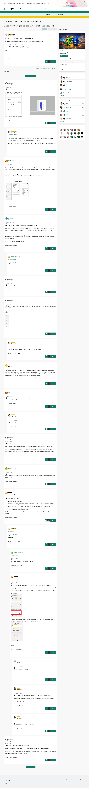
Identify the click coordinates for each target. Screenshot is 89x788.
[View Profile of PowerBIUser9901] (14, 256)
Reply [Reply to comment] (53, 122)
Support (56, 8)
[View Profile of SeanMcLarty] (19, 660)
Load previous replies (30, 75)
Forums (24, 8)
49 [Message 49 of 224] (9, 380)
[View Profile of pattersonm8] (10, 468)
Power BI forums (8, 21)
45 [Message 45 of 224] (9, 481)
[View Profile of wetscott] (10, 218)
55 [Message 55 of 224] (9, 206)
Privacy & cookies (69, 779)
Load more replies (30, 767)
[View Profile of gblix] (9, 392)
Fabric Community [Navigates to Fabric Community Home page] (17, 9)
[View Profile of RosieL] (13, 34)
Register (69, 11)
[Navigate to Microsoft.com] (7, 9)
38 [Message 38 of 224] (9, 517)
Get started (66, 17)
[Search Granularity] (50, 14)
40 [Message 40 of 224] (14, 649)
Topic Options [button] (52, 28)
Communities (40, 8)
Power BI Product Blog (35, 55)
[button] (44, 29)
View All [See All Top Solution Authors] (62, 95)
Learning (50, 8)
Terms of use (76, 779)
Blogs (46, 8)
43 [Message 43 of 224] (17, 728)
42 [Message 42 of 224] (17, 705)
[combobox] (70, 14)
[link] (44, 29)
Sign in (74, 11)
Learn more (6, 4)
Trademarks (82, 779)
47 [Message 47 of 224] (9, 403)
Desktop (38, 21)
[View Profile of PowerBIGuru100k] (17, 552)
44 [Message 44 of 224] (14, 565)
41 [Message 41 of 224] (17, 676)
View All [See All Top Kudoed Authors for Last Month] (62, 121)
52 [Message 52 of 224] (9, 289)
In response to (12, 134)
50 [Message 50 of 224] (9, 331)
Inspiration (30, 8)
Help (78, 11)
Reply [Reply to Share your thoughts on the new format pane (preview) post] (53, 61)
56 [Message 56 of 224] (9, 120)
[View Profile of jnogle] (13, 492)
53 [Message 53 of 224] (9, 245)
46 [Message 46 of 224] (9, 456)
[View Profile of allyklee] (9, 160)
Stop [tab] (73, 58)
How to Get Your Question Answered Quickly (69, 67)
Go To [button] (82, 11)
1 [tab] (70, 58)
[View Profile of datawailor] (10, 364)
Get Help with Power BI (27, 21)
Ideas (35, 8)
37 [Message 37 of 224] (9, 757)
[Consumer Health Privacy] (20, 784)
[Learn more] (64, 56)
